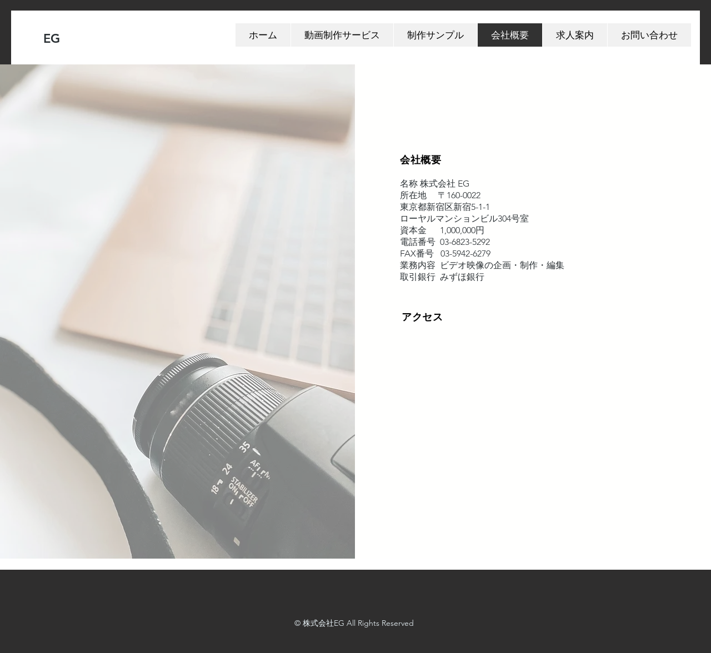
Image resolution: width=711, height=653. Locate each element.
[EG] (97, 39)
